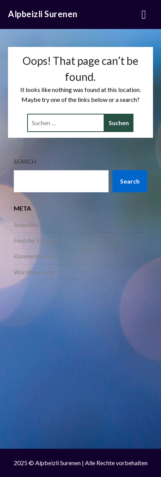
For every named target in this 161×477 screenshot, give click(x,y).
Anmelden (26, 224)
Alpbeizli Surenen (43, 14)
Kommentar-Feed (36, 256)
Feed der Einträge (36, 240)
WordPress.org (33, 272)
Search (25, 161)
